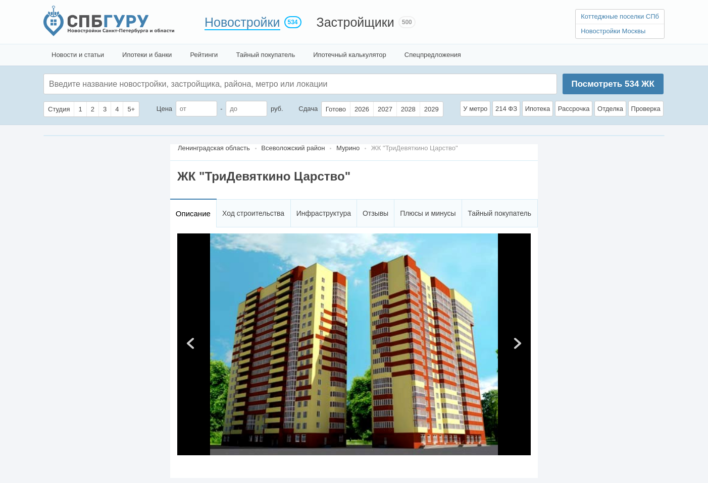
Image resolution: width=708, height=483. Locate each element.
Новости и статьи (78, 54)
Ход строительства (253, 213)
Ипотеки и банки (147, 54)
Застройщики (355, 22)
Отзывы (375, 213)
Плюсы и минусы (428, 213)
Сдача (308, 108)
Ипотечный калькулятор (349, 54)
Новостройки (242, 22)
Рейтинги (204, 54)
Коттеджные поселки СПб (620, 16)
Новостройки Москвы (613, 31)
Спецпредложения (432, 54)
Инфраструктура (323, 213)
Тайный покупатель (265, 54)
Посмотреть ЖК (612, 84)
